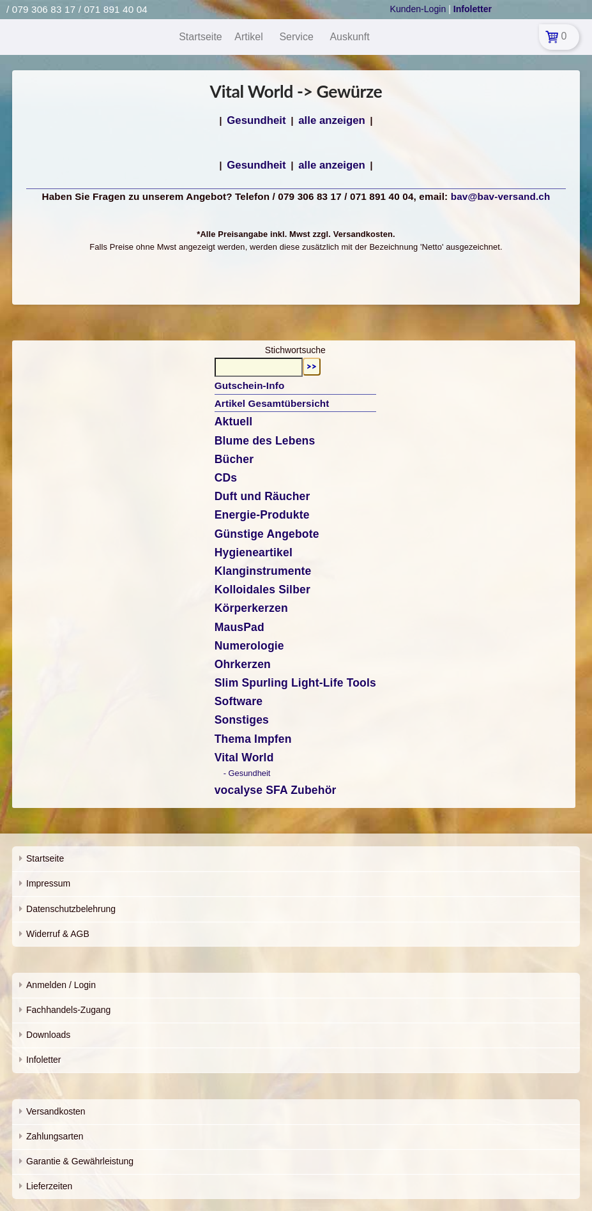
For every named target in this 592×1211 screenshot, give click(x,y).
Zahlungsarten (55, 1136)
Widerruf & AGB (57, 934)
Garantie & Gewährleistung (79, 1161)
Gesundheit (256, 120)
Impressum (48, 883)
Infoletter (43, 1060)
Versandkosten (56, 1111)
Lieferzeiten (49, 1186)
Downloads (48, 1035)
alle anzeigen (331, 120)
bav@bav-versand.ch (500, 196)
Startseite (45, 858)
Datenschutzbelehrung (71, 909)
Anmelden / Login (61, 985)
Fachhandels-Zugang (68, 1010)
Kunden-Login (418, 9)
